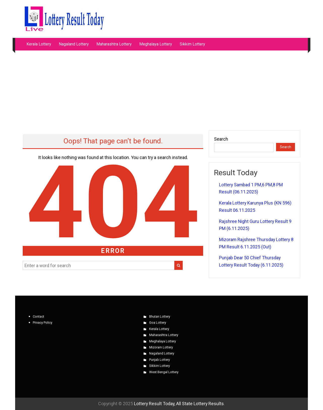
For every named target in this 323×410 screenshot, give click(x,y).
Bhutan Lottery (159, 316)
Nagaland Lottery (74, 44)
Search (221, 139)
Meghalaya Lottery (155, 44)
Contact (38, 316)
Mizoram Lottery (161, 347)
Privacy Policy (42, 322)
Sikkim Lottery (192, 44)
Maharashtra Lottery (114, 44)
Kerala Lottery (38, 44)
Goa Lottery (157, 322)
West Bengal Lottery (163, 372)
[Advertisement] (161, 88)
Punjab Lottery (159, 360)
